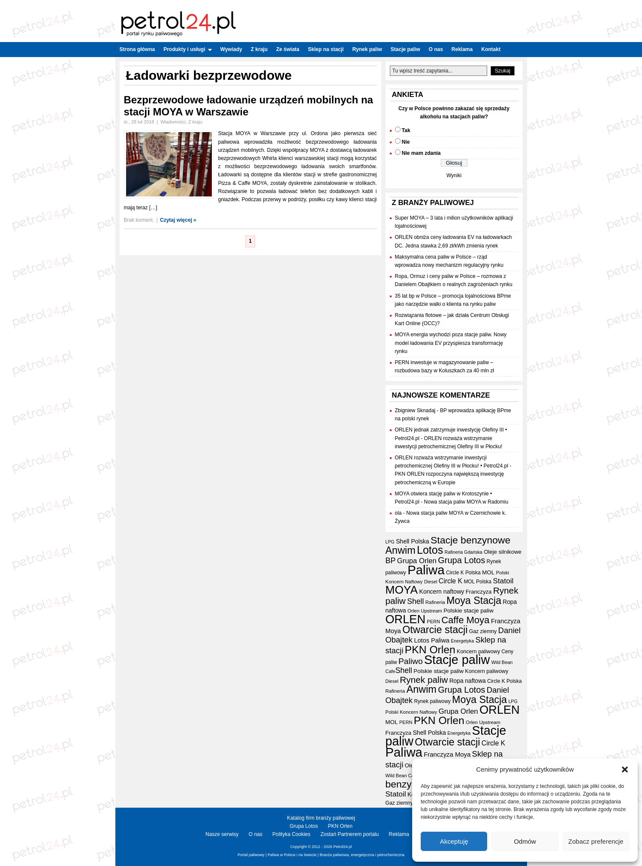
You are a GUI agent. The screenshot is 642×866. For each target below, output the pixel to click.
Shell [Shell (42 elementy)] (415, 601)
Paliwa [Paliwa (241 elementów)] (425, 570)
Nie (406, 142)
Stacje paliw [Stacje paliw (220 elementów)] (457, 660)
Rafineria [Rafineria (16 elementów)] (435, 602)
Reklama (462, 49)
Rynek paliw (367, 49)
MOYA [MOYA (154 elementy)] (402, 589)
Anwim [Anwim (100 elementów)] (401, 550)
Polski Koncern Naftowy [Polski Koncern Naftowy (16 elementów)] (411, 712)
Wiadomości (173, 121)
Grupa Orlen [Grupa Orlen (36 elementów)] (417, 561)
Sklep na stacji (326, 49)
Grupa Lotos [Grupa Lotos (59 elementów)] (461, 560)
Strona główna (137, 49)
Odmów (525, 841)
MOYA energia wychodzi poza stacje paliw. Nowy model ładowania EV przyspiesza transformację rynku (451, 343)
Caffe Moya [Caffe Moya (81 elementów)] (465, 620)
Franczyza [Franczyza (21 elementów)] (479, 591)
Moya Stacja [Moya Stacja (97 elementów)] (473, 600)
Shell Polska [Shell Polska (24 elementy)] (412, 541)
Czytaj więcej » (178, 220)
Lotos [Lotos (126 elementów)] (430, 550)
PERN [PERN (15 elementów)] (433, 621)
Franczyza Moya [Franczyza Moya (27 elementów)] (447, 754)
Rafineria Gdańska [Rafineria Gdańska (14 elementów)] (463, 552)
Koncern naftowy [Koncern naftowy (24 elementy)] (441, 591)
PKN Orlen (340, 826)
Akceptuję (454, 841)
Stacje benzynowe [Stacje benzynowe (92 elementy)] (470, 540)
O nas (435, 49)
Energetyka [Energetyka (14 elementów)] (462, 640)
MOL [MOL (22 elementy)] (488, 572)
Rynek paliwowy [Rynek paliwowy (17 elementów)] (432, 701)
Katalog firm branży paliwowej (321, 818)
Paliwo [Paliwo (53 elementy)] (410, 661)
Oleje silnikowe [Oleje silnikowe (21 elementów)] (502, 552)
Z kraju (259, 49)
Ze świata (287, 49)
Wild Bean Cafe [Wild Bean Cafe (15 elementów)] (402, 775)
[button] (625, 769)
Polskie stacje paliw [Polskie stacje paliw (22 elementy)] (468, 610)
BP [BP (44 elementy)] (391, 560)
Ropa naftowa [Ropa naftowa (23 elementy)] (467, 681)
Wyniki (453, 175)
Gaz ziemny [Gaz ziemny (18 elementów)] (483, 631)
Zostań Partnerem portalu (349, 834)
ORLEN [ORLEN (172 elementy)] (406, 619)
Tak (406, 130)
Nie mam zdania (421, 153)
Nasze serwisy (221, 834)
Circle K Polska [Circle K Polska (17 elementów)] (463, 573)
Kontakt (490, 49)
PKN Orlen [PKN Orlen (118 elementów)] (430, 649)
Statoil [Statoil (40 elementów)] (503, 580)
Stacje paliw (405, 49)
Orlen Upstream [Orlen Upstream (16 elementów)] (424, 610)
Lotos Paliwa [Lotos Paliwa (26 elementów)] (431, 640)
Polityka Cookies (291, 834)
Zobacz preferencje (595, 841)
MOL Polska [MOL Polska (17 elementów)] (477, 582)
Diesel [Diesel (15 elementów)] (430, 581)
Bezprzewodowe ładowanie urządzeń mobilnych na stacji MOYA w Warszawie (248, 106)
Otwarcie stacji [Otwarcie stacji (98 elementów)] (434, 629)
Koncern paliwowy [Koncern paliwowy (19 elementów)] (478, 652)
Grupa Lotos (303, 826)
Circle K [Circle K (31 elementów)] (450, 581)
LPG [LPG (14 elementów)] (390, 541)
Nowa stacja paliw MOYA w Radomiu (466, 502)
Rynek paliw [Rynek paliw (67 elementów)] (424, 680)
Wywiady (231, 49)
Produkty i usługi (187, 49)
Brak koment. (139, 220)
